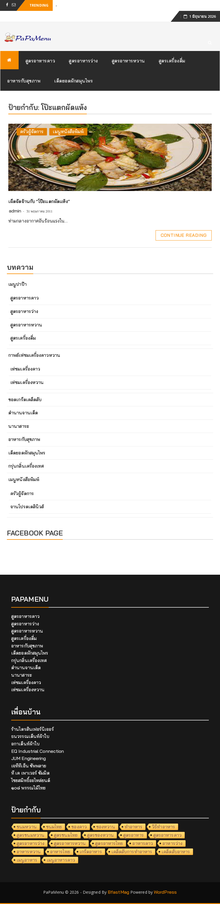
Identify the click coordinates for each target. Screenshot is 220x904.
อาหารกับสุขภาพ (23, 81)
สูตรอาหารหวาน (128, 61)
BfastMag (118, 892)
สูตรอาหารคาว (40, 61)
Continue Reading (184, 235)
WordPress (165, 892)
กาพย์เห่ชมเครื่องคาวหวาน (34, 355)
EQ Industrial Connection (37, 751)
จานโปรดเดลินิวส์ (27, 506)
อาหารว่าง (172, 843)
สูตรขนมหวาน (30, 835)
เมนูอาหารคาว (61, 860)
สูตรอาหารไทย (109, 843)
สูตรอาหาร (133, 835)
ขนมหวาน (27, 827)
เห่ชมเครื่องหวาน (27, 382)
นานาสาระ (18, 426)
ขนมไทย (54, 827)
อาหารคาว (142, 843)
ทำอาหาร (134, 827)
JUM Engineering (28, 758)
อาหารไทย (60, 851)
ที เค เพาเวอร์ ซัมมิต (30, 773)
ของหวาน (105, 827)
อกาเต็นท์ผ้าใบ (25, 744)
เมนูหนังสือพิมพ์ (68, 131)
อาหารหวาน (29, 851)
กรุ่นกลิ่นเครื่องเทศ (26, 466)
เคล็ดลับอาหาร (176, 851)
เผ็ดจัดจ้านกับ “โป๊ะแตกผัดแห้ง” (39, 201)
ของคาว (79, 827)
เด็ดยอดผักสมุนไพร (73, 81)
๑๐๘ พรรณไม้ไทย (28, 788)
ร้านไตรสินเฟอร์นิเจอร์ (32, 729)
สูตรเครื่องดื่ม (172, 61)
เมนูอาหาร (27, 860)
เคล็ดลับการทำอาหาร (131, 851)
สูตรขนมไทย (66, 835)
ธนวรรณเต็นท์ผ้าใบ (30, 736)
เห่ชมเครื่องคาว (25, 369)
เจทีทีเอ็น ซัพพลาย (28, 766)
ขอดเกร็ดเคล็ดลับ (25, 399)
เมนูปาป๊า (17, 284)
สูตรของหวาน (100, 835)
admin (15, 211)
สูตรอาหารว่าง (83, 61)
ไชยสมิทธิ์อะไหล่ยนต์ (30, 780)
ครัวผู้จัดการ (32, 131)
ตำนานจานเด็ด (23, 412)
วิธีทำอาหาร (163, 827)
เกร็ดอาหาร (91, 851)
